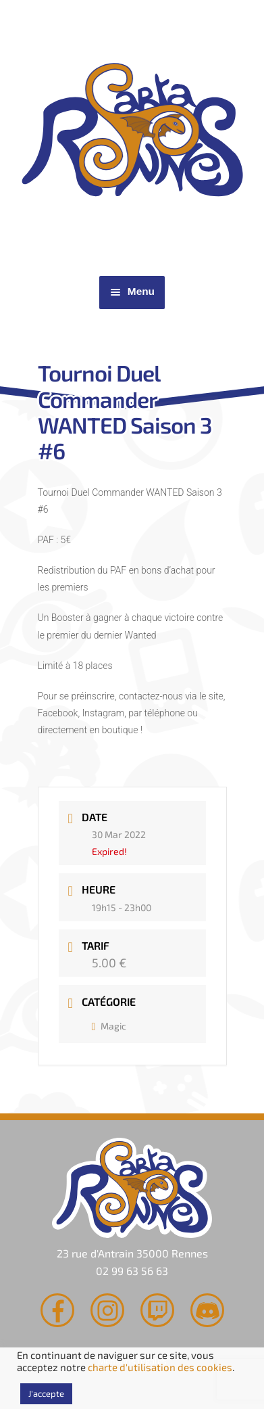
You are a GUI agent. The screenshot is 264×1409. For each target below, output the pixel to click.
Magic (109, 1026)
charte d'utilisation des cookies (160, 1367)
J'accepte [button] (46, 1393)
